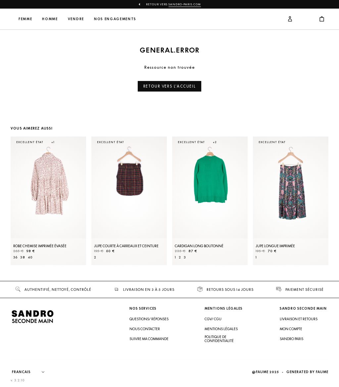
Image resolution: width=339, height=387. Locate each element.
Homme (94, 19)
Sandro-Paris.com (185, 4)
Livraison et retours (298, 319)
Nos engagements (154, 19)
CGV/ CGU (213, 319)
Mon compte (291, 329)
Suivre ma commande (149, 339)
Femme (69, 19)
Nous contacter (144, 329)
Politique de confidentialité (219, 339)
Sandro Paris (291, 339)
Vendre (120, 19)
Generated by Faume (307, 372)
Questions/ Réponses (149, 319)
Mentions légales (221, 329)
